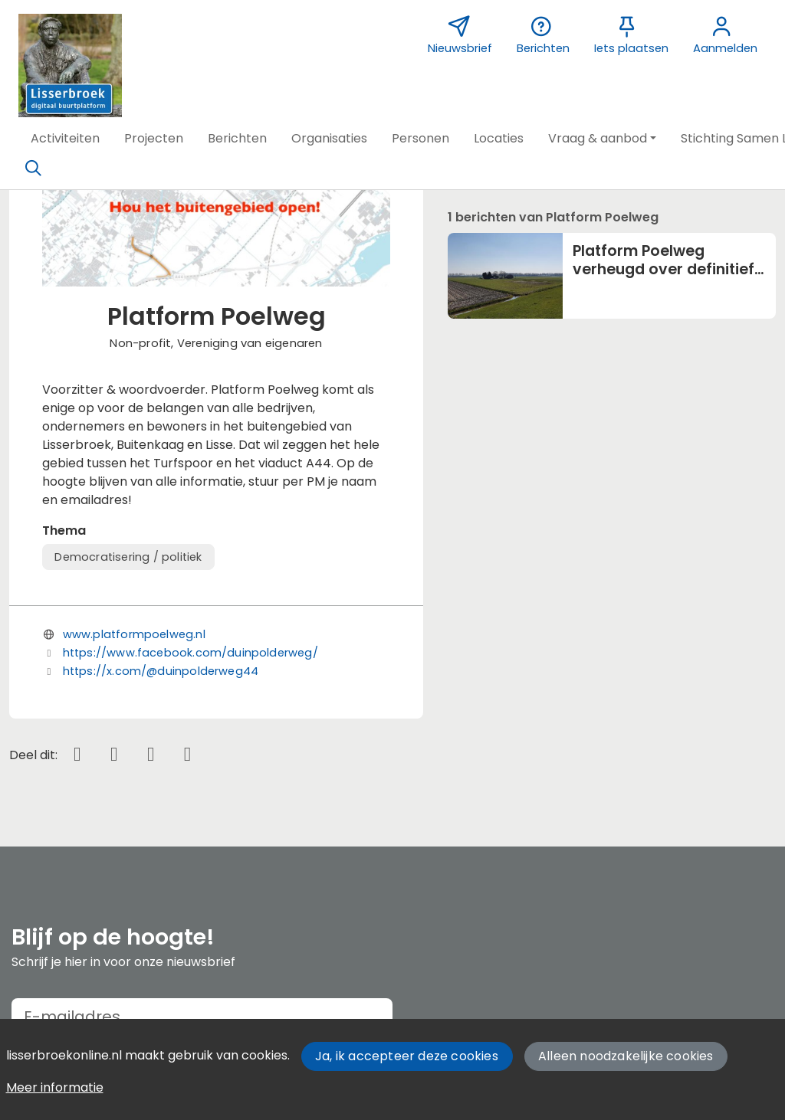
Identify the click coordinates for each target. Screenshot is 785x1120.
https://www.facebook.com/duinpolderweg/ (190, 652)
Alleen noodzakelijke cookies (626, 1056)
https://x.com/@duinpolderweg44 (160, 671)
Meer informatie (54, 1087)
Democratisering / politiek (128, 557)
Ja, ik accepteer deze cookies (406, 1056)
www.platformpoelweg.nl (134, 634)
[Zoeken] (33, 168)
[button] (65, 138)
